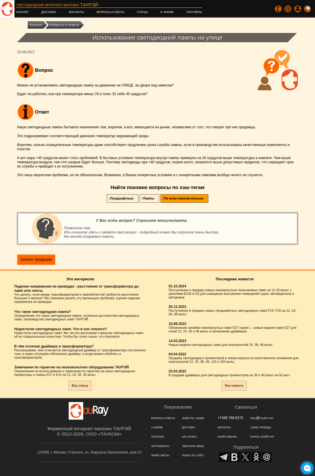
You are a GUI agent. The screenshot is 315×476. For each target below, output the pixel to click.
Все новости (234, 385)
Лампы (148, 198)
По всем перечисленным (183, 198)
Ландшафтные (121, 198)
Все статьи (80, 385)
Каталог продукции (36, 259)
